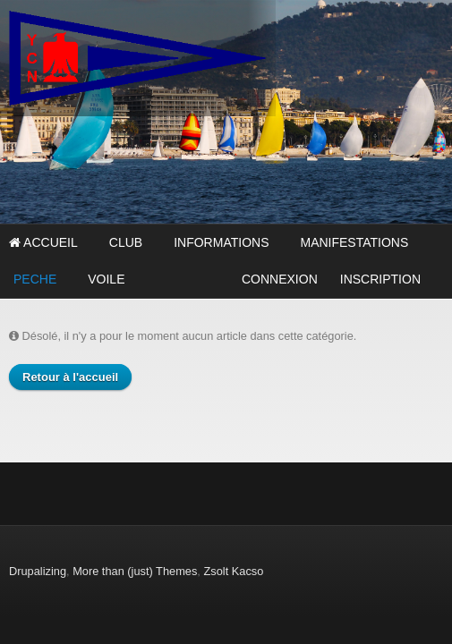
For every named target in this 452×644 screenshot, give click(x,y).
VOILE (106, 279)
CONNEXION (280, 279)
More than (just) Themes (134, 571)
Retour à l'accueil (70, 377)
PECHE (34, 279)
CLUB (125, 242)
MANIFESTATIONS (354, 242)
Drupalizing (37, 571)
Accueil (43, 242)
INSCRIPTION (380, 279)
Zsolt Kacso (233, 571)
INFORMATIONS (221, 242)
